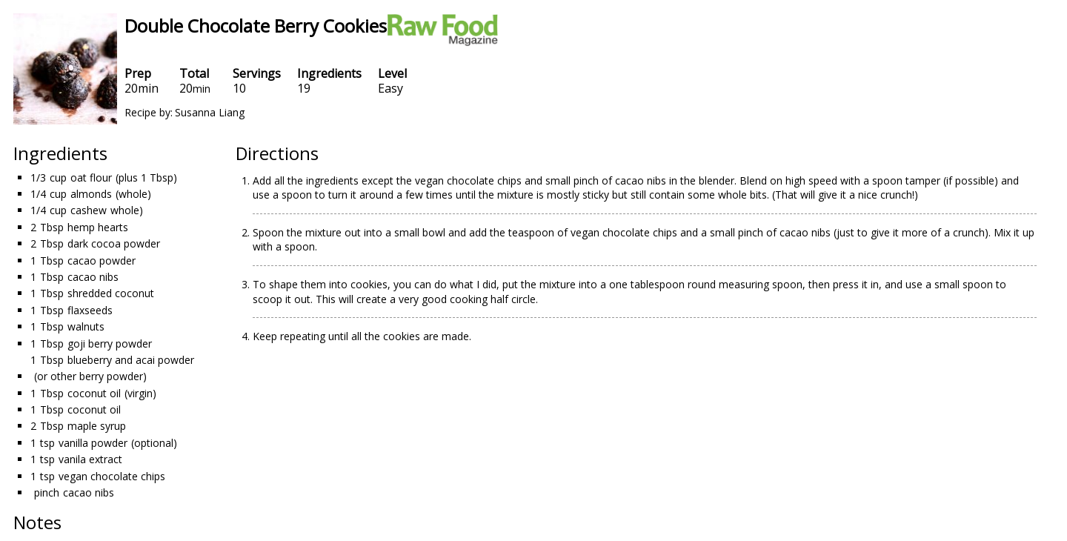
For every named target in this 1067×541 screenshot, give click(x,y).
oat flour (91, 177)
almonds (91, 194)
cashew (88, 210)
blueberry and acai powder (130, 360)
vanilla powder (93, 443)
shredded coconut (110, 293)
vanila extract (90, 459)
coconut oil (94, 393)
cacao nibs (93, 277)
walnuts (85, 326)
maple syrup (96, 426)
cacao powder (101, 260)
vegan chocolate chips (112, 476)
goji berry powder (109, 343)
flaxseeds (90, 310)
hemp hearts (97, 227)
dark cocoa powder (113, 243)
